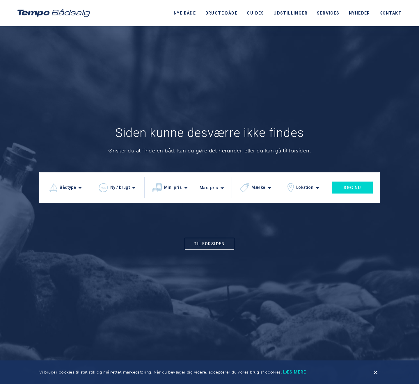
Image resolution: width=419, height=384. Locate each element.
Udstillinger (291, 13)
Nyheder (359, 13)
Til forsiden (209, 243)
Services (328, 13)
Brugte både (221, 13)
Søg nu (352, 188)
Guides (255, 13)
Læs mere (294, 372)
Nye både (185, 13)
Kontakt (390, 13)
